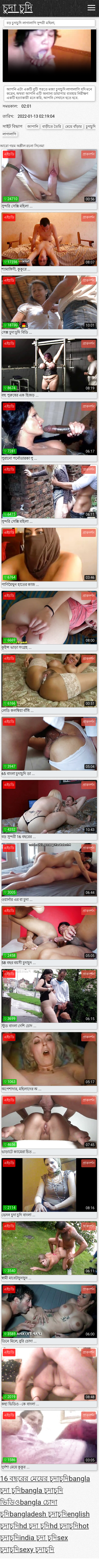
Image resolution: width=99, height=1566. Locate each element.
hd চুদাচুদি (64, 1526)
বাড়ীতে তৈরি (51, 126)
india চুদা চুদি (38, 1538)
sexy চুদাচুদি (36, 1549)
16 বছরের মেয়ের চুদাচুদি (34, 1478)
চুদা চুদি (18, 8)
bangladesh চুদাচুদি (38, 1514)
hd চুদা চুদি (34, 1526)
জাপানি (32, 126)
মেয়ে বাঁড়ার (73, 126)
